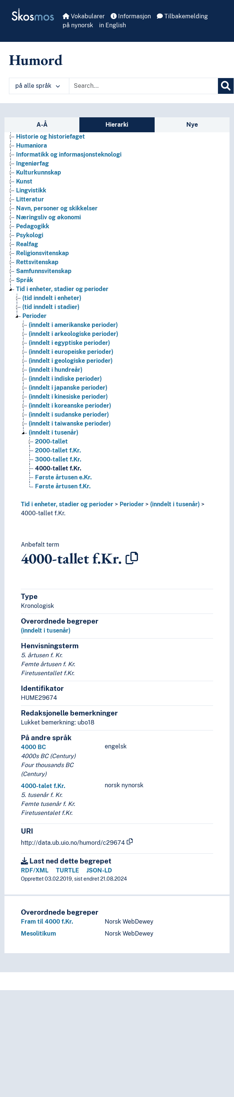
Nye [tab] (192, 124)
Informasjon (131, 16)
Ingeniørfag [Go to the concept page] (32, 163)
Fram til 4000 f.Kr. (47, 921)
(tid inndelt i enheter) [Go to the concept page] (51, 298)
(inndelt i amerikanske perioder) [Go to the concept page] (73, 324)
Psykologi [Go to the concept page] (29, 235)
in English (112, 25)
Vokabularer (84, 16)
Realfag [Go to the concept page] (27, 244)
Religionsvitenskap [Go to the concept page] (42, 253)
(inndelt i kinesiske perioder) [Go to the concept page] (68, 396)
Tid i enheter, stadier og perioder (67, 504)
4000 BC (33, 747)
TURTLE (67, 870)
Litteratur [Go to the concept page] (30, 199)
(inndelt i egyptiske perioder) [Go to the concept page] (69, 342)
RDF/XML (34, 870)
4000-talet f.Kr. (43, 785)
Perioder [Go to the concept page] (34, 315)
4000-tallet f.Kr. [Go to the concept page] (58, 468)
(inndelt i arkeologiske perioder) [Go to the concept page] (73, 333)
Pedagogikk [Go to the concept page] (32, 226)
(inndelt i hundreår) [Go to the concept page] (55, 369)
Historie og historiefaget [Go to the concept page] (50, 136)
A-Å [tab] (42, 124)
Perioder (132, 504)
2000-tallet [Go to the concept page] (51, 441)
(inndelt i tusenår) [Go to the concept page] (53, 432)
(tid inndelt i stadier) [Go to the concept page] (50, 306)
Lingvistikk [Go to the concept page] (31, 190)
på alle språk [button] (37, 85)
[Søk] (226, 86)
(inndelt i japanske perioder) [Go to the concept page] (68, 387)
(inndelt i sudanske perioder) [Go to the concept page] (69, 414)
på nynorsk (78, 25)
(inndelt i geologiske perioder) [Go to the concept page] (71, 360)
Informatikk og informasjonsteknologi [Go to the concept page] (68, 154)
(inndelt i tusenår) (175, 504)
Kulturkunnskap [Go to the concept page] (38, 172)
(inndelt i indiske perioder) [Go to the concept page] (65, 378)
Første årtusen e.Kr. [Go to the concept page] (63, 477)
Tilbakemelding (182, 16)
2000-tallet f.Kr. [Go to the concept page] (58, 450)
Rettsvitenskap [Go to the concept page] (37, 262)
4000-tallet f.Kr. (43, 513)
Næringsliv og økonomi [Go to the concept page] (48, 217)
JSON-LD (99, 870)
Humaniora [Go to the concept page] (31, 145)
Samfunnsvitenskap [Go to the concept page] (44, 271)
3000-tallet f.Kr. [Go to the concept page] (58, 459)
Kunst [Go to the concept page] (24, 181)
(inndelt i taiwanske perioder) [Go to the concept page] (70, 423)
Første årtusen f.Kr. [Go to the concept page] (63, 486)
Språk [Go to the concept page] (24, 280)
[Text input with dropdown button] (143, 86)
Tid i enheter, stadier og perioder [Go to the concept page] (62, 289)
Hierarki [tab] (116, 124)
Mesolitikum (38, 933)
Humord (36, 59)
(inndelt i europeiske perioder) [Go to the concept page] (71, 351)
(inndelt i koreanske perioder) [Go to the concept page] (70, 405)
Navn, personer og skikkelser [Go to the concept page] (57, 208)
